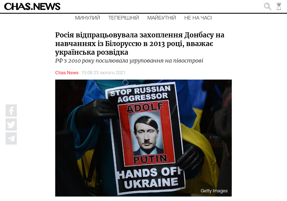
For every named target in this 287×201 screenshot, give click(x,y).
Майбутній (161, 18)
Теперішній (123, 18)
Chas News (66, 73)
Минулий (87, 18)
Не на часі (198, 18)
